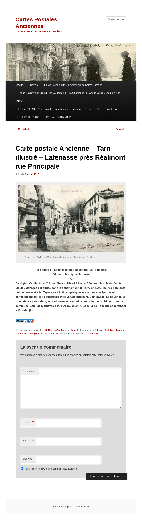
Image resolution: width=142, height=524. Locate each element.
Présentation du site (107, 109)
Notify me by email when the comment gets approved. (49, 468)
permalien (94, 333)
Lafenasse (21, 333)
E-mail (28, 440)
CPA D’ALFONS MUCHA (58, 117)
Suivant (121, 129)
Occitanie (49, 333)
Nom (28, 422)
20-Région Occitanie (55, 330)
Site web (27, 458)
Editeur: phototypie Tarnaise (110, 330)
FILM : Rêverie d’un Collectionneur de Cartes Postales (73, 85)
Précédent (22, 129)
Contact (34, 85)
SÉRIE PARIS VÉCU (27, 117)
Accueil (20, 85)
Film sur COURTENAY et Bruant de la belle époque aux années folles (53, 109)
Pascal (74, 330)
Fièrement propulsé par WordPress (71, 506)
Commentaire (30, 371)
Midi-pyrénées (35, 333)
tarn (57, 333)
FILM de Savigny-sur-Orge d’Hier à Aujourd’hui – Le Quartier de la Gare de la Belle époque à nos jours (68, 97)
